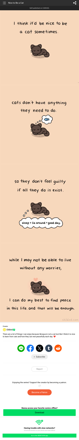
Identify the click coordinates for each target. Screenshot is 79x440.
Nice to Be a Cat (16, 3)
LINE (21, 348)
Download (39, 412)
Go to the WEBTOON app (39, 436)
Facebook (30, 348)
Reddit (58, 348)
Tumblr (48, 348)
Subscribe (40, 357)
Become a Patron (39, 392)
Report (39, 369)
